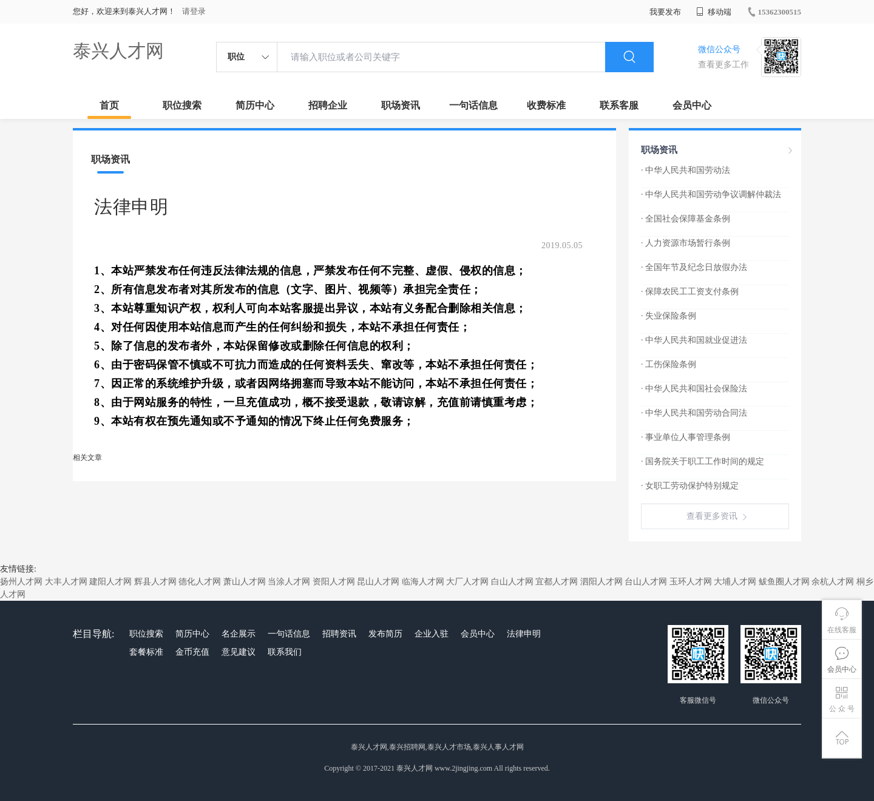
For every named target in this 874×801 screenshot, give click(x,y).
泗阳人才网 (601, 581)
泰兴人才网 (118, 51)
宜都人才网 (556, 581)
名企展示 (239, 633)
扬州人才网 (21, 581)
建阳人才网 (110, 581)
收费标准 (546, 105)
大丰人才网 (66, 581)
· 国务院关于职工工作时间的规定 (702, 461)
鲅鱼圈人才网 (784, 581)
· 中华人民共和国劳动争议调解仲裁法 (711, 194)
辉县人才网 (155, 581)
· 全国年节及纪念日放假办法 (694, 267)
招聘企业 (327, 105)
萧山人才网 (244, 581)
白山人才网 (512, 581)
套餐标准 (146, 652)
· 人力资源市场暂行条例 (685, 243)
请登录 (194, 11)
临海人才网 (423, 581)
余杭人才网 (832, 581)
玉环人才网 (690, 581)
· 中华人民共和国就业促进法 (694, 340)
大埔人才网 (735, 581)
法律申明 (524, 633)
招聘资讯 (339, 633)
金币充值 (192, 652)
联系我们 (285, 652)
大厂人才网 (467, 581)
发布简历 (385, 633)
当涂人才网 (289, 581)
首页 (109, 105)
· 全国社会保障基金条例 (685, 218)
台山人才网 (646, 581)
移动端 (713, 11)
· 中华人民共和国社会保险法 (694, 388)
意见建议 (239, 652)
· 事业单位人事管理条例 (685, 437)
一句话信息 (473, 105)
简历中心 (254, 105)
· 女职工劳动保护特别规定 (690, 485)
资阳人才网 (334, 581)
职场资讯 (400, 105)
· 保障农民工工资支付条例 (690, 291)
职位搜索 (182, 105)
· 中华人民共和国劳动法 (685, 170)
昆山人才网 (378, 581)
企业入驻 (432, 633)
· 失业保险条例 (668, 315)
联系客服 (619, 105)
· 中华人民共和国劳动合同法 (694, 412)
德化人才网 (199, 581)
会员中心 (691, 105)
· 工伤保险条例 (668, 364)
